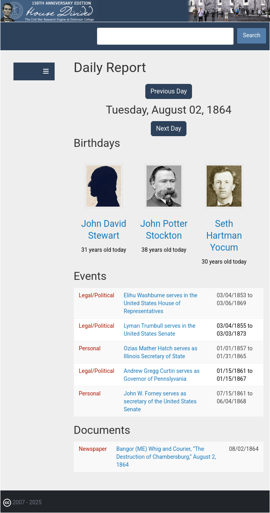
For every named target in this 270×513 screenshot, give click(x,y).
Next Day (168, 128)
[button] (103, 206)
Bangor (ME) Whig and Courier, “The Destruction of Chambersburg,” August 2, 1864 (166, 457)
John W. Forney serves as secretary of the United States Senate (160, 401)
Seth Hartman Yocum (224, 235)
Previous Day (168, 91)
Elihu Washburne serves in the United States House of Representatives (161, 303)
